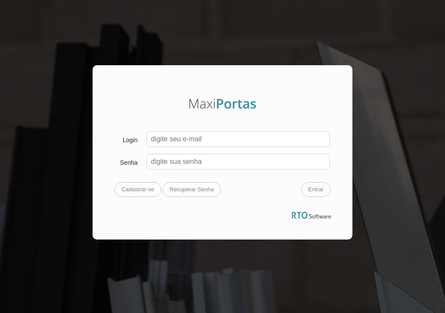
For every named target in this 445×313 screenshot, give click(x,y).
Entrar (315, 189)
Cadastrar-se (137, 189)
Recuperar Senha (191, 189)
